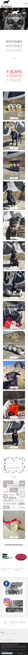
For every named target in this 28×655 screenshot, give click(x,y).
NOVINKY (14, 58)
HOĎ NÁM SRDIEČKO (14, 609)
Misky (14, 357)
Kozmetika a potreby (14, 178)
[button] (14, 651)
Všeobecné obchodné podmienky (9, 639)
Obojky (14, 237)
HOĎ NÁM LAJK (14, 591)
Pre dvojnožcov (14, 417)
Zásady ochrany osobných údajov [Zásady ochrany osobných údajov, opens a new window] (8, 648)
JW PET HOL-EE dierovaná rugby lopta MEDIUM (20, 569)
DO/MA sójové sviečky (14, 537)
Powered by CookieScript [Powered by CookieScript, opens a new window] (23, 654)
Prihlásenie (17, 3)
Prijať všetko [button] (7, 653)
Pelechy (14, 297)
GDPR (1, 639)
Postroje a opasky (14, 267)
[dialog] (14, 649)
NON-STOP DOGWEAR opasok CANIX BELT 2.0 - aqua (7, 569)
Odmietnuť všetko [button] (20, 653)
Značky (14, 507)
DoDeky (14, 327)
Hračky (14, 148)
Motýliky (14, 447)
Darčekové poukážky (14, 477)
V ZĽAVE (14, 88)
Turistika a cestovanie (14, 387)
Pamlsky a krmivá (14, 118)
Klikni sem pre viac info (14, 625)
